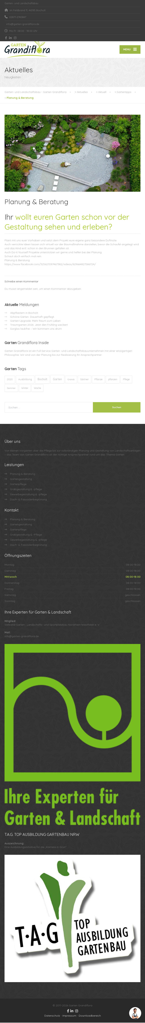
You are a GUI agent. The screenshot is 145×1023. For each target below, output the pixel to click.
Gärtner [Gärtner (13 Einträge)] (84, 379)
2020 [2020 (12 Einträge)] (10, 379)
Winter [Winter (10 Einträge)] (24, 388)
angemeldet (24, 289)
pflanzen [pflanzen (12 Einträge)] (112, 379)
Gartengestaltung (21, 479)
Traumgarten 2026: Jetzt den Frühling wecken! (39, 325)
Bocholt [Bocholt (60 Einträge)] (42, 379)
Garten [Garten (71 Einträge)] (57, 379)
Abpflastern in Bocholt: (24, 313)
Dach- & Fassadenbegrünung (28, 499)
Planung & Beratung (17, 260)
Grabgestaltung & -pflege (26, 489)
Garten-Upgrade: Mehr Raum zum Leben (35, 321)
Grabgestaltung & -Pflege (26, 535)
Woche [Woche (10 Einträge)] (37, 388)
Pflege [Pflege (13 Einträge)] (126, 379)
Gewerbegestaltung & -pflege (28, 494)
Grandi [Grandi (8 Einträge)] (71, 379)
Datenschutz (52, 1016)
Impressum (69, 1016)
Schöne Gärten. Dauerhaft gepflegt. (32, 317)
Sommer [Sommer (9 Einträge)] (11, 388)
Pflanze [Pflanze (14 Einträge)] (98, 379)
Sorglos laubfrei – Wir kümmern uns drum (36, 329)
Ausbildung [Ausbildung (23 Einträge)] (25, 379)
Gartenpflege (18, 484)
